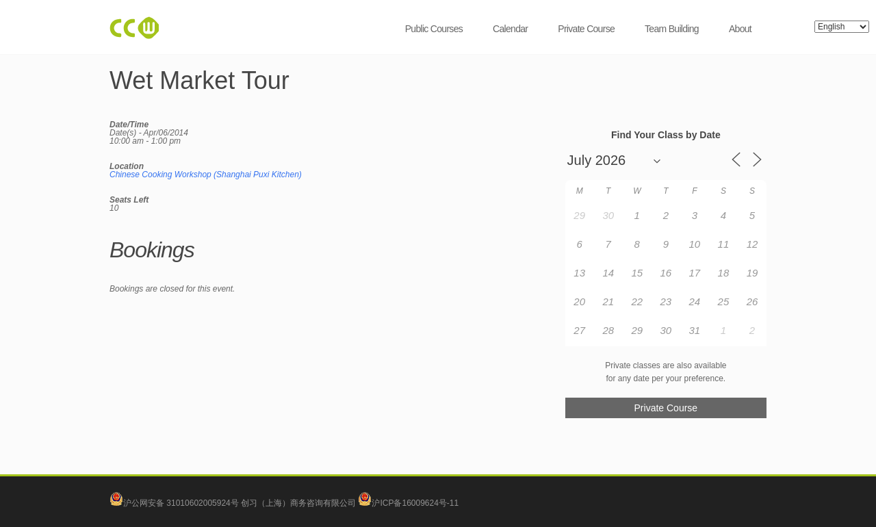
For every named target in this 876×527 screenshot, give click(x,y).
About (740, 28)
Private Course (586, 28)
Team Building (672, 28)
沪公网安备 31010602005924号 (181, 503)
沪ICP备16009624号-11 (408, 503)
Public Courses (434, 28)
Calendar (510, 28)
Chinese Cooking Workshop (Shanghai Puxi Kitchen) (206, 174)
